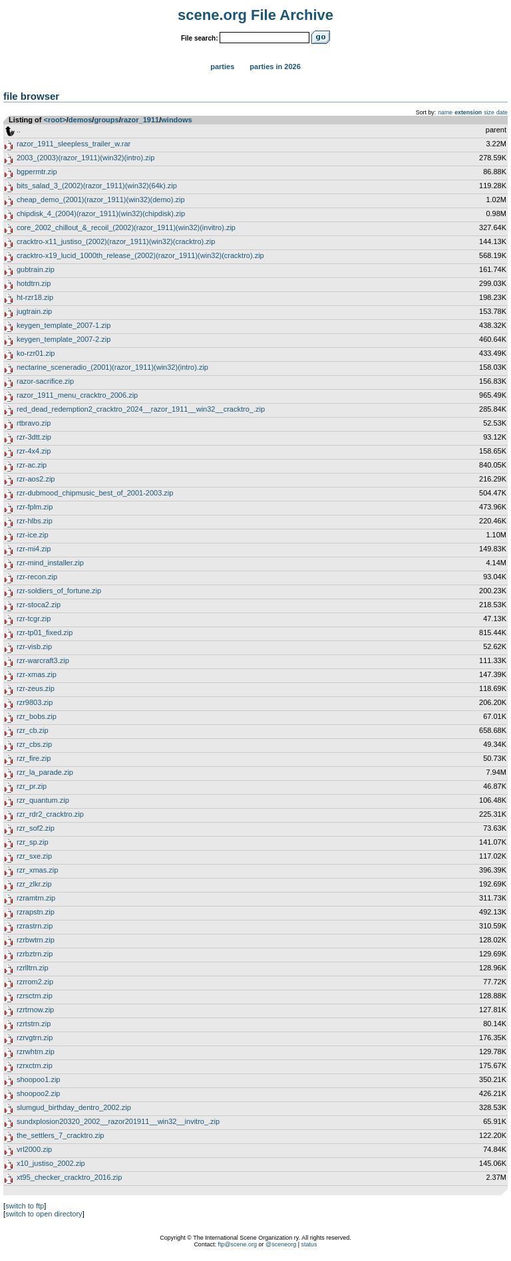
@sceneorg (280, 1244)
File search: (199, 38)
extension (468, 112)
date (502, 112)
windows (176, 120)
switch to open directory (44, 1214)
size (489, 112)
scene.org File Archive (255, 15)
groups (106, 120)
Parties (222, 66)
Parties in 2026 (275, 66)
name (445, 112)
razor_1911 (140, 120)
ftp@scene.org (237, 1244)
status (309, 1244)
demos (80, 120)
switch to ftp (24, 1206)
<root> (55, 120)
